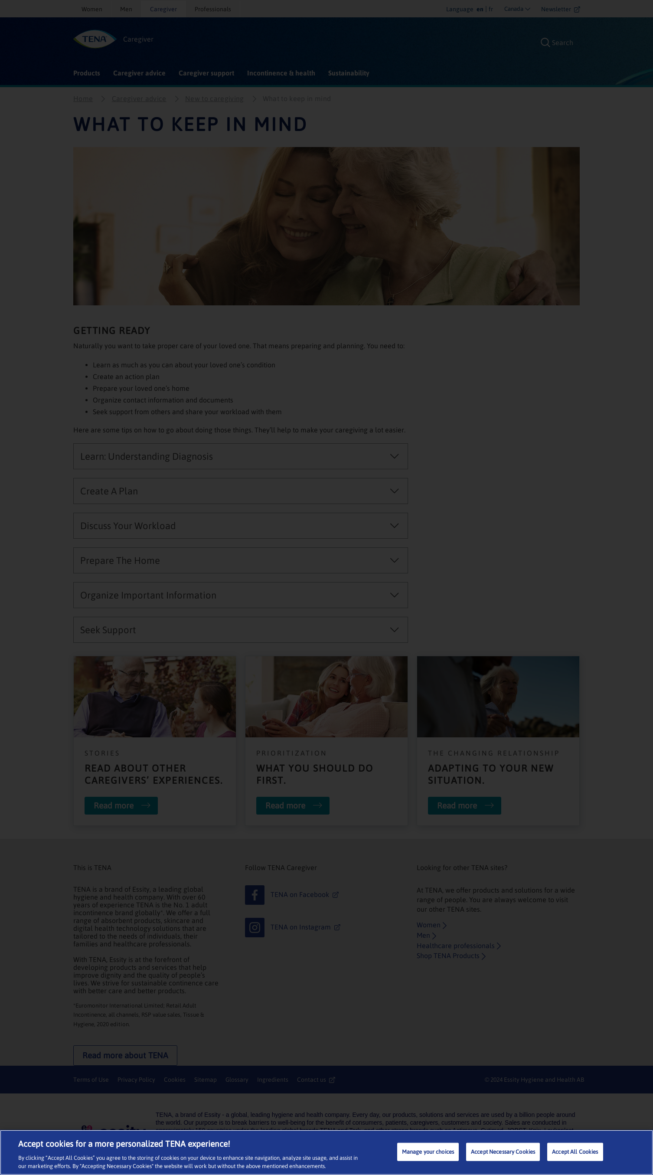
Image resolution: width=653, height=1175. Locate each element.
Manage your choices (428, 1152)
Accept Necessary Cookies (503, 1152)
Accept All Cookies (575, 1152)
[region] (326, 1152)
